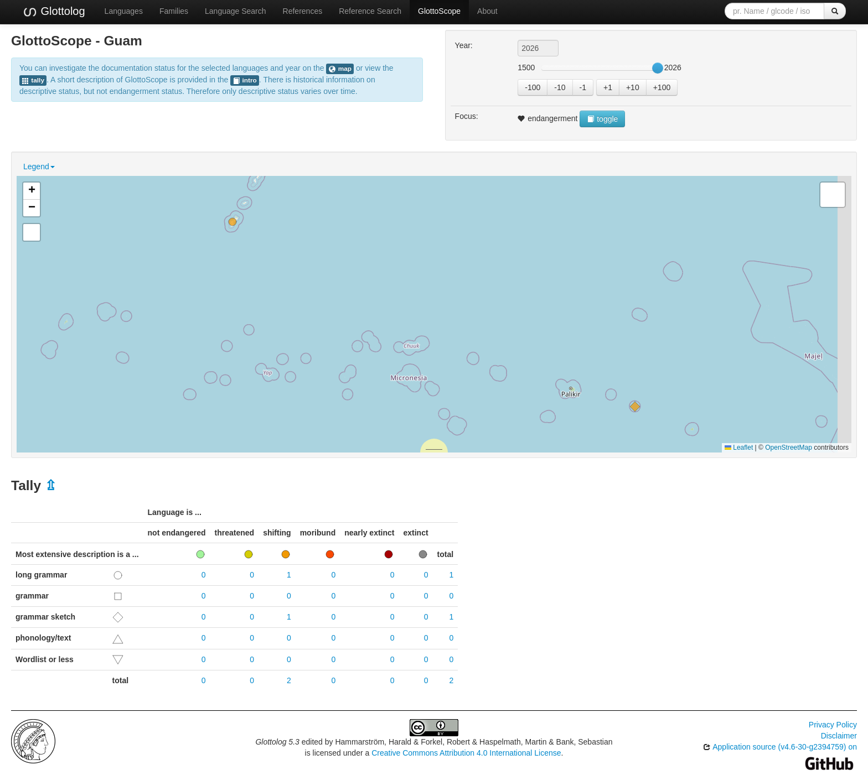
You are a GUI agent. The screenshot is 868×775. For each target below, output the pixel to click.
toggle (602, 119)
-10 (559, 87)
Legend (39, 166)
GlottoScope (439, 11)
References (303, 11)
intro (244, 80)
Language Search (235, 11)
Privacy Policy (833, 724)
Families (173, 11)
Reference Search (370, 11)
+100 (662, 87)
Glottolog (53, 11)
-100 (532, 87)
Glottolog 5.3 (277, 741)
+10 (632, 87)
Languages (124, 11)
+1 (607, 87)
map (340, 69)
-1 (583, 87)
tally (33, 80)
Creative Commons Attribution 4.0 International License (466, 752)
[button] (232, 221)
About (487, 11)
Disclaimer (839, 735)
